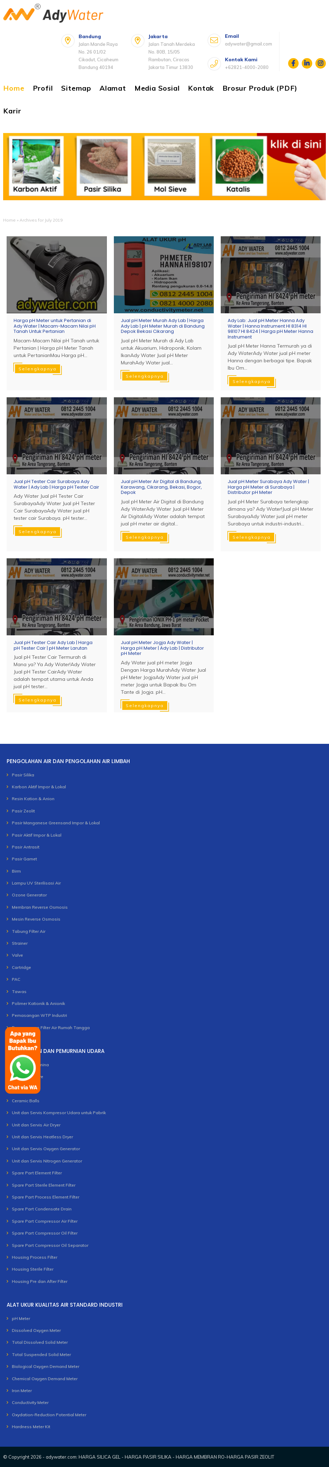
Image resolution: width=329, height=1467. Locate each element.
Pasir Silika (23, 774)
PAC (16, 979)
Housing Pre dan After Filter (39, 1281)
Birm (16, 871)
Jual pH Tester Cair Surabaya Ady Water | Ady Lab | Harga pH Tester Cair (56, 484)
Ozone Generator (29, 894)
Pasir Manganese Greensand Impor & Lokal (56, 822)
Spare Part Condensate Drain (42, 1208)
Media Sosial (157, 88)
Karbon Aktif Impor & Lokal (39, 786)
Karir (12, 110)
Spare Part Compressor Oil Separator (50, 1245)
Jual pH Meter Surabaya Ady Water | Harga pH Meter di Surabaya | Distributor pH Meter (268, 487)
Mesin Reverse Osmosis (36, 919)
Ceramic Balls (25, 1100)
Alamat (113, 88)
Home (13, 88)
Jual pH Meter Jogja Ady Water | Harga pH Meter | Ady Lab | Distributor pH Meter (162, 648)
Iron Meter (22, 1390)
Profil (43, 88)
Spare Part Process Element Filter (45, 1197)
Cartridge (21, 967)
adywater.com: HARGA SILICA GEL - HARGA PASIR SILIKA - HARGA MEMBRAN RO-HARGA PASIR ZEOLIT (160, 1457)
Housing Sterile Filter (32, 1269)
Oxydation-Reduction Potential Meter (49, 1414)
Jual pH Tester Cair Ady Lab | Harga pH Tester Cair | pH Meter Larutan (53, 645)
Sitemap (76, 88)
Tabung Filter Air (28, 931)
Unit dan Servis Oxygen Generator (46, 1148)
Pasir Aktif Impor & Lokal (36, 835)
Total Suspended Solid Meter (41, 1354)
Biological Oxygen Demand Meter (45, 1366)
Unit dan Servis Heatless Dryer (42, 1136)
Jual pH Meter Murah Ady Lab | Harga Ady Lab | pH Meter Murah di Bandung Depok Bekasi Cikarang (163, 326)
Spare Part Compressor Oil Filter (45, 1233)
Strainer (20, 943)
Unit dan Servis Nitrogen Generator (47, 1161)
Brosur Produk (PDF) (259, 88)
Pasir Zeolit (23, 810)
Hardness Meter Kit (31, 1426)
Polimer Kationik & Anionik (38, 1003)
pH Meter (21, 1318)
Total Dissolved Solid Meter (40, 1342)
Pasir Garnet (24, 858)
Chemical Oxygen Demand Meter (45, 1378)
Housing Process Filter (34, 1257)
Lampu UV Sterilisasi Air (36, 883)
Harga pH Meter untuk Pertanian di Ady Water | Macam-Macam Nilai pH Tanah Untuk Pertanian (55, 326)
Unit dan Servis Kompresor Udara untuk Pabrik (59, 1112)
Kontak (201, 88)
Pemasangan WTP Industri (39, 1015)
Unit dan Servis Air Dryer (36, 1124)
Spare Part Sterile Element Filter (43, 1185)
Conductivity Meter (30, 1402)
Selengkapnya (38, 368)
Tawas (19, 991)
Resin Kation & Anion (33, 798)
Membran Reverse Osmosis (40, 907)
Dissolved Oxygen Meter (36, 1330)
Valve (17, 955)
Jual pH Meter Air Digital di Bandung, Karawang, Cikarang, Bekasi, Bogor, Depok (161, 487)
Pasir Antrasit (25, 847)
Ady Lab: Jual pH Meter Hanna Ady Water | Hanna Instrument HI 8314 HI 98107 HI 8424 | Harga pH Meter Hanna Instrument (270, 329)
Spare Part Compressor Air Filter (45, 1221)
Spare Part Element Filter (37, 1172)
